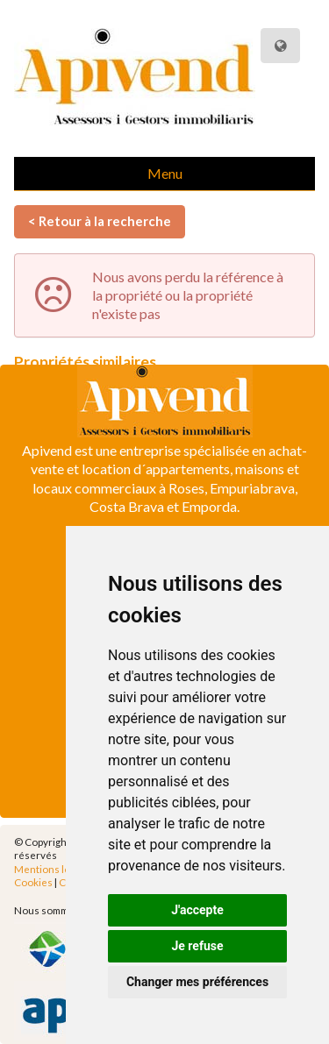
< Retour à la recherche (99, 221)
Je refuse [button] (197, 946)
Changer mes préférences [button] (197, 982)
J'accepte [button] (197, 910)
